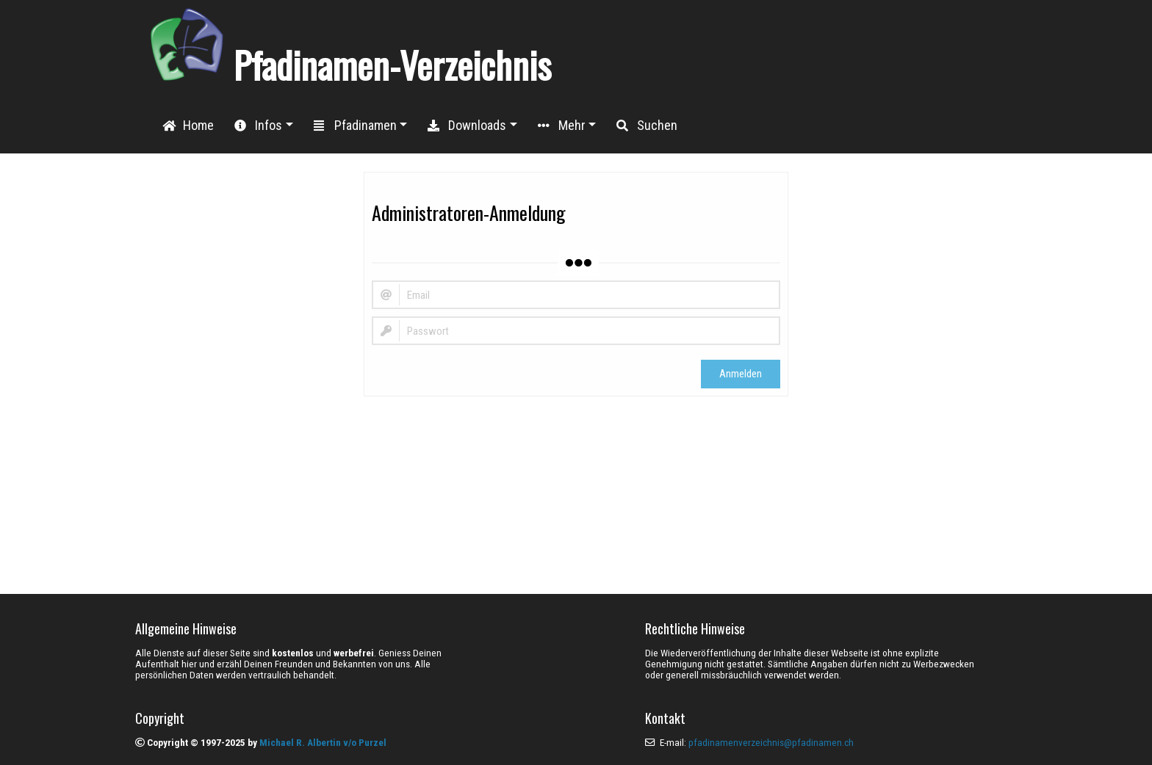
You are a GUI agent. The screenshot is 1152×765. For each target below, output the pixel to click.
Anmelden (740, 373)
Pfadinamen (355, 125)
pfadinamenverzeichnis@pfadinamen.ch (771, 742)
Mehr (562, 125)
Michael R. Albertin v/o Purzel (322, 742)
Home (188, 125)
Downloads (467, 125)
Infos (258, 125)
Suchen (646, 125)
